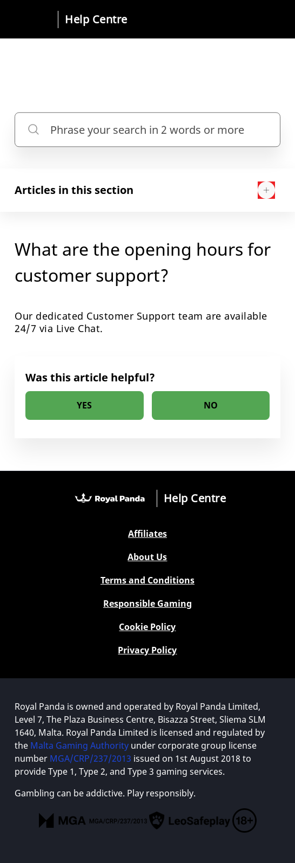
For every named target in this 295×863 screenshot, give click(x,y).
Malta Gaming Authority (79, 745)
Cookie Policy (147, 627)
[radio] (84, 405)
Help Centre (96, 19)
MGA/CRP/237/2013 (90, 758)
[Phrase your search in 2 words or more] (147, 130)
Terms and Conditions (147, 580)
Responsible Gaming (147, 604)
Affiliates (147, 534)
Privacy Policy (147, 650)
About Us (147, 557)
